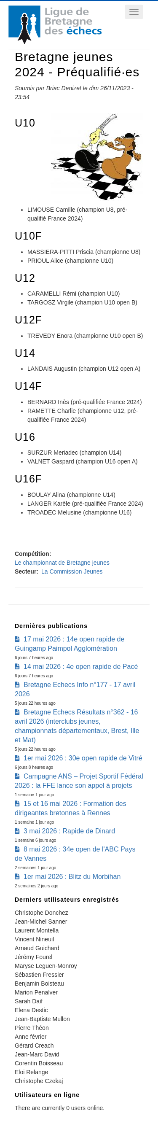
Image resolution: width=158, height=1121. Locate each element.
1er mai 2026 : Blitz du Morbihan (72, 876)
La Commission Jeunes (72, 571)
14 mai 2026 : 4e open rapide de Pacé (81, 666)
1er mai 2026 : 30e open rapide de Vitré (83, 758)
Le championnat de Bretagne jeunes (62, 562)
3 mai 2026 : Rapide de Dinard (69, 831)
